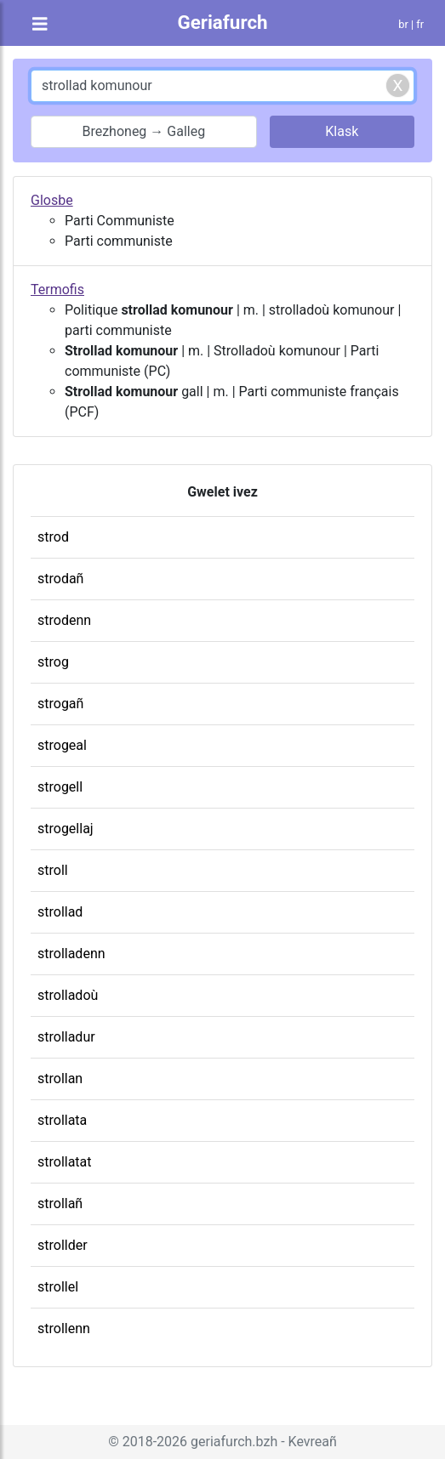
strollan (60, 1078)
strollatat (64, 1162)
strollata (62, 1120)
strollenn (63, 1328)
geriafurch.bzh (234, 1441)
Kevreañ (312, 1441)
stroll (52, 870)
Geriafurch (222, 22)
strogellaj (65, 828)
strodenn (64, 620)
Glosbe (52, 200)
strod (53, 537)
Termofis (57, 289)
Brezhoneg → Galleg (143, 131)
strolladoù (67, 995)
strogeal (62, 745)
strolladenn (71, 953)
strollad (60, 912)
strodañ (60, 579)
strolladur (66, 1037)
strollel (57, 1287)
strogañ (60, 703)
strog (53, 662)
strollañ (60, 1203)
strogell (60, 787)
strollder (62, 1245)
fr (420, 24)
